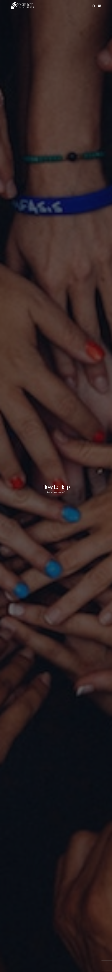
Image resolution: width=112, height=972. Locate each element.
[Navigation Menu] (99, 5)
